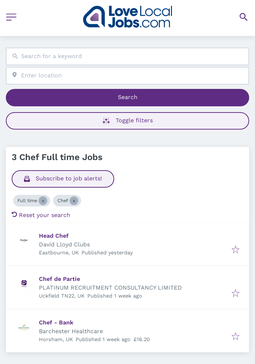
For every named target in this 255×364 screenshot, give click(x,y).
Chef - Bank (56, 322)
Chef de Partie (59, 278)
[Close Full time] (43, 200)
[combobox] (127, 56)
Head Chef (54, 235)
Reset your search (41, 215)
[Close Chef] (73, 200)
